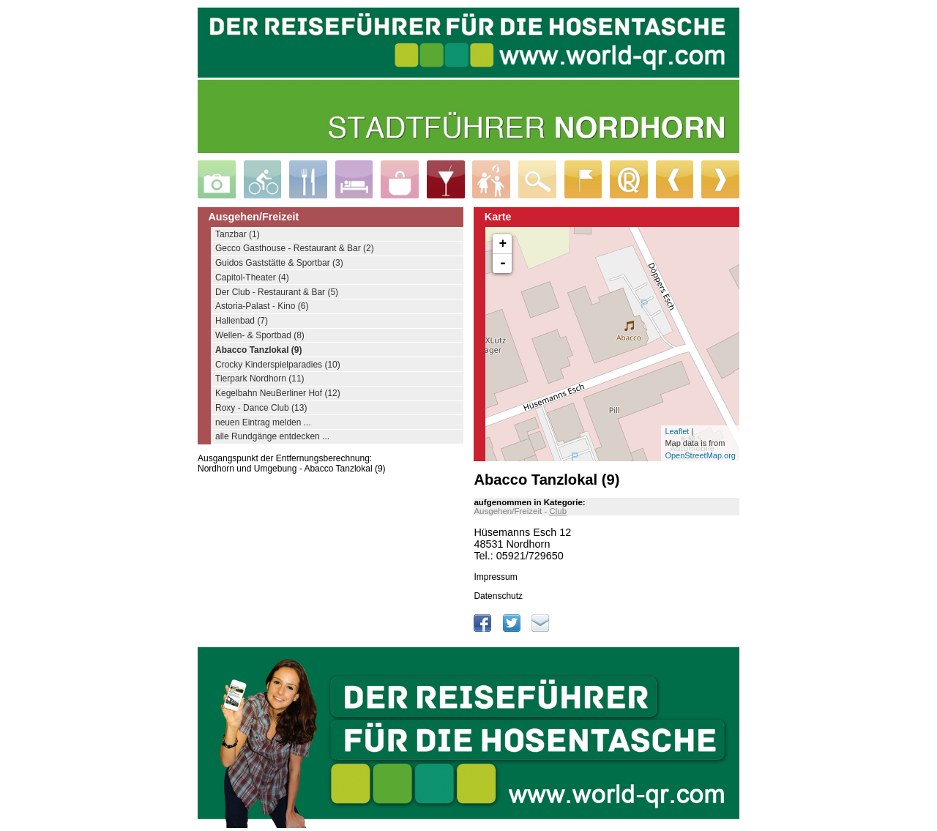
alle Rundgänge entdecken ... (272, 436)
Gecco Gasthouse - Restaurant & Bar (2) (294, 248)
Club (558, 511)
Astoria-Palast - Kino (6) (261, 306)
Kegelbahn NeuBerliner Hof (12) (277, 393)
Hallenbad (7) (241, 321)
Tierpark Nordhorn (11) (260, 378)
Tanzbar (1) (237, 234)
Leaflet (677, 431)
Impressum (495, 577)
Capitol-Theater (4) (252, 277)
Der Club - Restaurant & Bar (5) (276, 292)
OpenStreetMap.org (700, 455)
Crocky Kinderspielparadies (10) (277, 364)
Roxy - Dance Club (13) (261, 408)
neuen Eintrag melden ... (263, 422)
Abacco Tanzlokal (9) (258, 350)
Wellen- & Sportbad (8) (260, 335)
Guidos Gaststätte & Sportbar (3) (279, 263)
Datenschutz (498, 596)
